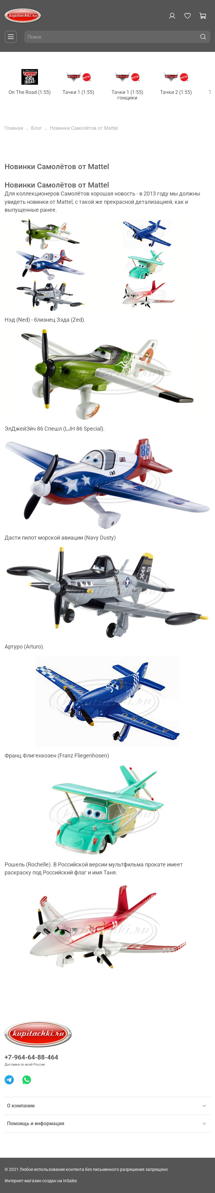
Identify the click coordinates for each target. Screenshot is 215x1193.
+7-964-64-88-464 (31, 1057)
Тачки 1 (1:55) (78, 92)
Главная (14, 128)
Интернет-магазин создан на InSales (41, 1180)
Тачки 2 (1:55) (176, 92)
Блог (36, 128)
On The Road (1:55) (30, 92)
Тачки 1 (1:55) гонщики (127, 95)
